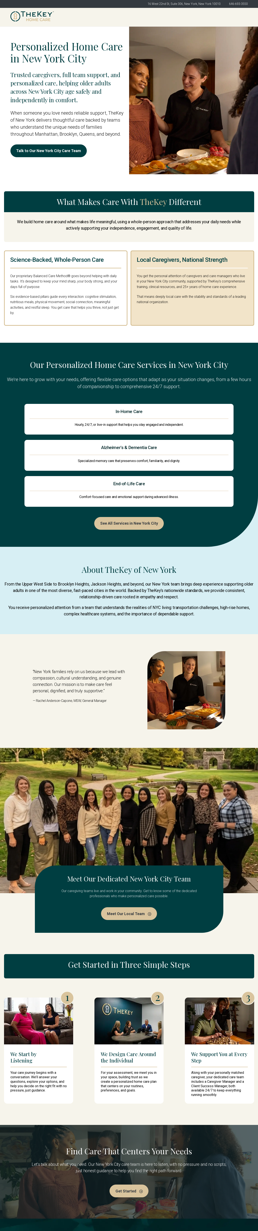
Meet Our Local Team (129, 855)
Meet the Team (144, 1177)
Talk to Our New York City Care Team (53, 151)
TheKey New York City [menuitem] (97, 17)
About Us (78, 1185)
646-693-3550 (238, 4)
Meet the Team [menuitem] (158, 17)
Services (139, 1185)
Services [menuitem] (185, 17)
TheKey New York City (88, 1177)
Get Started (233, 17)
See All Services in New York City (129, 464)
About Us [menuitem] (130, 17)
